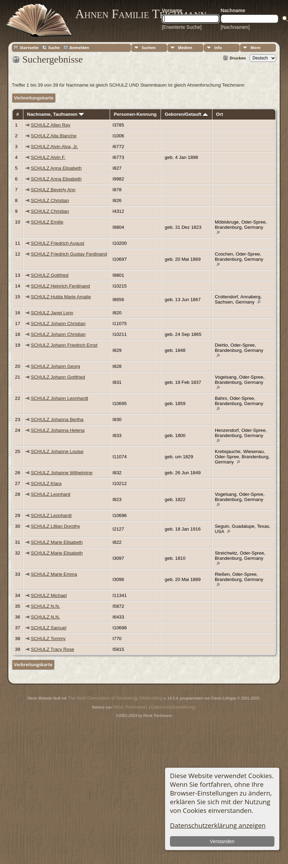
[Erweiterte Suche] (182, 27)
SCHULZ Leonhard (50, 494)
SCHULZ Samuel (49, 627)
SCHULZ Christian (50, 200)
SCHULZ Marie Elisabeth (57, 542)
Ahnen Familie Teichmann (141, 14)
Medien (185, 47)
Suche (54, 47)
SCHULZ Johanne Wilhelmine (62, 472)
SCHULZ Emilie (47, 222)
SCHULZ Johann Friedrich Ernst (64, 345)
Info (218, 47)
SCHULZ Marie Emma (54, 574)
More (255, 47)
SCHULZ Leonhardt (51, 515)
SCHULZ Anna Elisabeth (56, 168)
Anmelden (79, 47)
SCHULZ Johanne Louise (57, 451)
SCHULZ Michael (49, 595)
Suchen (149, 47)
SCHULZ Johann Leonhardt (59, 398)
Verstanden (222, 841)
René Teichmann (130, 707)
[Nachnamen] (235, 27)
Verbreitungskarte (33, 97)
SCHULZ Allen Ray (50, 125)
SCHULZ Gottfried (50, 275)
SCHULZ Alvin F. (48, 157)
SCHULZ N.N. (45, 606)
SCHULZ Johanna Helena (58, 430)
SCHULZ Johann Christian (58, 323)
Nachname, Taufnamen (55, 114)
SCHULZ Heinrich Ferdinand (60, 286)
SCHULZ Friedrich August (57, 243)
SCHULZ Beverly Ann (53, 189)
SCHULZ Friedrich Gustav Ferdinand (69, 254)
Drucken (237, 57)
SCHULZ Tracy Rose (52, 649)
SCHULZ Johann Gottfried (58, 377)
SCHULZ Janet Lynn (52, 312)
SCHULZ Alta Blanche (54, 135)
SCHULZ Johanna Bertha (57, 419)
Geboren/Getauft (186, 114)
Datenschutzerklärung (173, 707)
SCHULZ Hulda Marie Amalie (61, 296)
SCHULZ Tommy (48, 638)
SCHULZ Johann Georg (55, 366)
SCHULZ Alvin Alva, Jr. (54, 146)
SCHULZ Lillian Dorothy (55, 526)
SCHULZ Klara (46, 483)
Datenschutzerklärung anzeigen (218, 825)
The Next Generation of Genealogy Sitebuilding (115, 698)
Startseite (29, 47)
